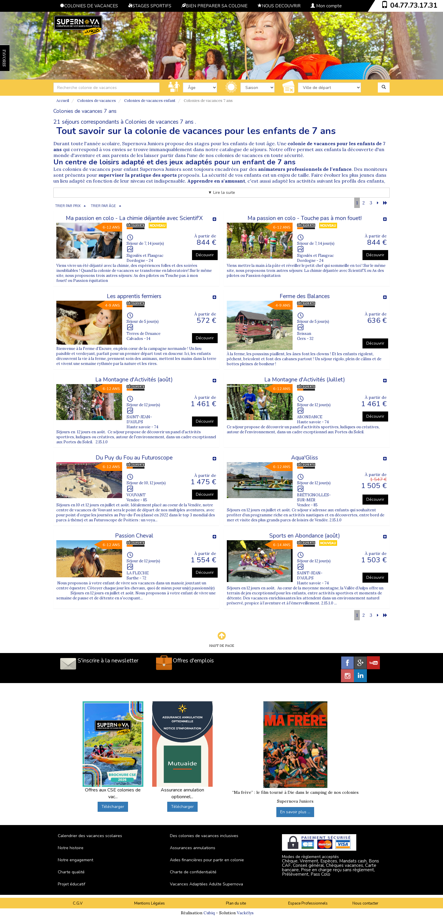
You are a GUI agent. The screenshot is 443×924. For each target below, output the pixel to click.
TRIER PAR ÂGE (103, 206)
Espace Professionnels (308, 903)
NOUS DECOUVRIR (279, 6)
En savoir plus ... (295, 812)
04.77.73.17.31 (413, 5)
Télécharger (112, 806)
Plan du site (236, 903)
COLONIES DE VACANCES (89, 6)
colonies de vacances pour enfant (101, 169)
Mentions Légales (149, 903)
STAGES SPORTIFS (149, 6)
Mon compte (326, 6)
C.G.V (78, 903)
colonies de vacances (239, 155)
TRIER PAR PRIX (68, 206)
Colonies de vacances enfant (149, 100)
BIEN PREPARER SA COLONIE (214, 6)
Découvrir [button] (205, 255)
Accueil (62, 100)
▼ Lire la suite (221, 192)
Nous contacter (365, 903)
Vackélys (245, 912)
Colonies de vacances (96, 100)
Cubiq (209, 912)
